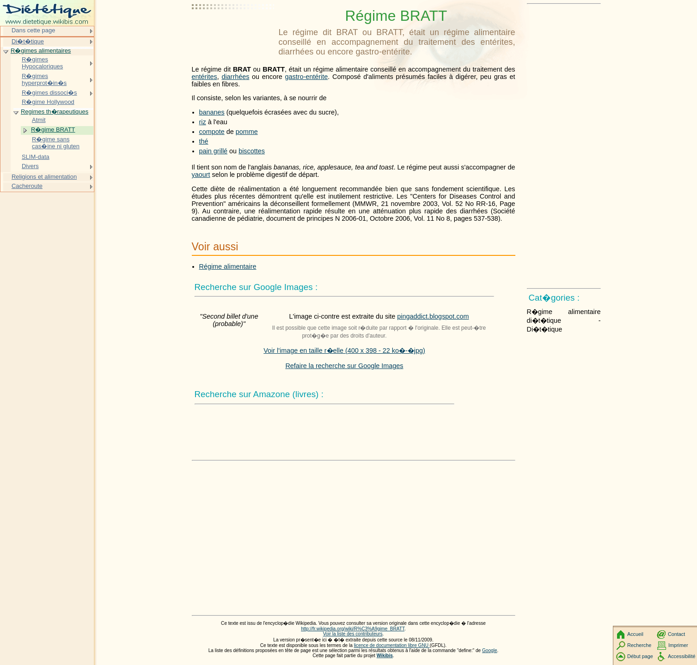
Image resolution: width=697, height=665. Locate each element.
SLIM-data (35, 156)
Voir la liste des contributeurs (353, 633)
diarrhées (235, 76)
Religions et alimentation (44, 176)
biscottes (251, 151)
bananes (212, 112)
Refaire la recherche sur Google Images (344, 365)
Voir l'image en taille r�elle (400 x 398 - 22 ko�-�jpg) (344, 350)
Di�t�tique (28, 41)
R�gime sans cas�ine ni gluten (55, 143)
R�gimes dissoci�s (49, 92)
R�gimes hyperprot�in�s (44, 80)
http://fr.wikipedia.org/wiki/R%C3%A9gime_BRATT (352, 628)
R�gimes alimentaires (41, 50)
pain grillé (213, 151)
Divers (30, 166)
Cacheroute (27, 185)
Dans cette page (33, 30)
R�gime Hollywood (48, 101)
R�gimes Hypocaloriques (42, 63)
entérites (204, 76)
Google (489, 650)
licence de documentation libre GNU (392, 645)
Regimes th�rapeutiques (54, 111)
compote (212, 131)
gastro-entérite (306, 76)
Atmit (39, 119)
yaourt (201, 174)
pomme (247, 131)
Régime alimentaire (228, 266)
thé (203, 141)
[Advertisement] (233, 30)
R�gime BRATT (53, 129)
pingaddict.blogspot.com (433, 316)
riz (202, 122)
